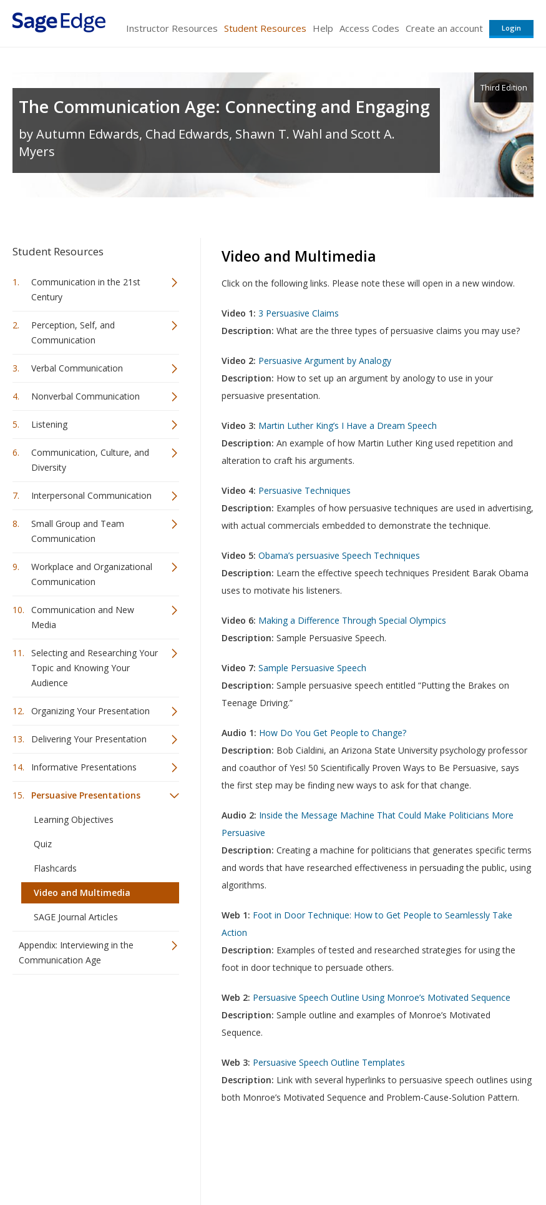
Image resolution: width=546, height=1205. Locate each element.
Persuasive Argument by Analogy (324, 360)
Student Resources (265, 28)
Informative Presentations (84, 767)
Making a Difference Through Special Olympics (352, 620)
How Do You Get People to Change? (332, 733)
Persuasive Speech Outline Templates (329, 1062)
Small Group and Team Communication (77, 531)
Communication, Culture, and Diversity (90, 459)
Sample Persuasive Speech (312, 668)
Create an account (444, 28)
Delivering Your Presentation (89, 739)
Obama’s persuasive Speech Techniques (339, 555)
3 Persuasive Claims (298, 313)
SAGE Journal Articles (76, 917)
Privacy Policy (451, 1158)
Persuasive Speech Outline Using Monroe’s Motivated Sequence (381, 997)
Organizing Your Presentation (90, 711)
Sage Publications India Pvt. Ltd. (193, 1158)
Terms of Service (305, 1158)
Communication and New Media (82, 617)
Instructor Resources (172, 28)
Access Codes (369, 28)
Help (323, 28)
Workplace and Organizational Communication (91, 574)
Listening (49, 424)
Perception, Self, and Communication (73, 332)
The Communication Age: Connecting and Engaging (224, 106)
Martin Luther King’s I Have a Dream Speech (347, 425)
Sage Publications (83, 1158)
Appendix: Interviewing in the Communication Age (76, 952)
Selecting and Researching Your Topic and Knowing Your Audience (94, 668)
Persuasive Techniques (304, 490)
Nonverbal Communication (85, 396)
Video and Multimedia (82, 892)
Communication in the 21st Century (85, 289)
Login (511, 27)
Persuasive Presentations (85, 795)
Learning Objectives (74, 819)
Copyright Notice (382, 1158)
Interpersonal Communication (91, 495)
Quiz (43, 844)
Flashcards (55, 868)
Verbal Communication (77, 368)
